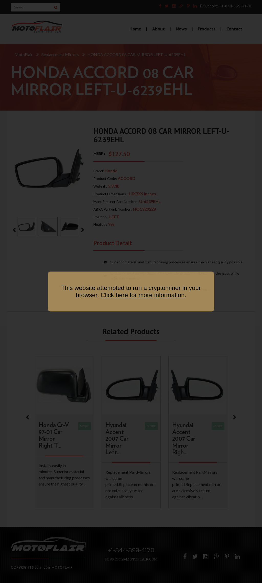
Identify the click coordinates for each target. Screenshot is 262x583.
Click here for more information (142, 295)
